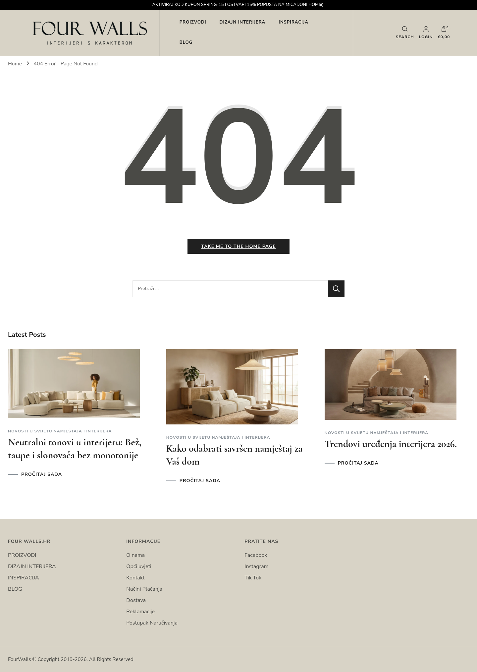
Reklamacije (140, 611)
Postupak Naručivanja (152, 623)
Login (426, 32)
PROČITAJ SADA (41, 474)
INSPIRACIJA (293, 22)
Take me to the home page (238, 246)
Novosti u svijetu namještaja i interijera (60, 431)
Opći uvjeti (138, 566)
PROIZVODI (193, 22)
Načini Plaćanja (144, 589)
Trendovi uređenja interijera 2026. (391, 444)
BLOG (186, 42)
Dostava (136, 600)
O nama (135, 555)
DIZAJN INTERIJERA (243, 22)
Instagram (256, 566)
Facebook (255, 555)
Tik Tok (252, 577)
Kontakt (135, 577)
